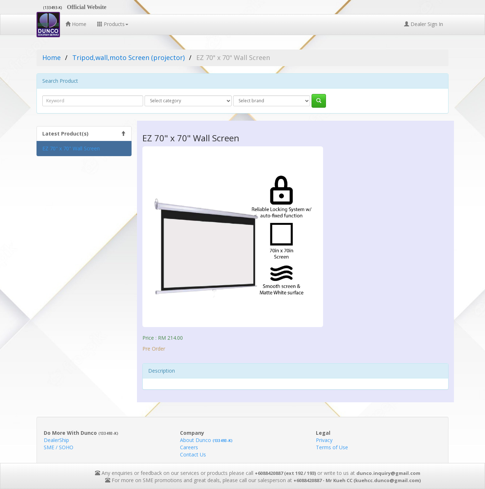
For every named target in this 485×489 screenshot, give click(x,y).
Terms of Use (332, 447)
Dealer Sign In (423, 24)
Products (112, 24)
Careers (189, 447)
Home (75, 24)
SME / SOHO (58, 447)
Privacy (324, 440)
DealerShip (56, 440)
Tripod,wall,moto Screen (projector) (128, 57)
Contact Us (193, 454)
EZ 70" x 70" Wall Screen (71, 148)
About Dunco (206, 440)
